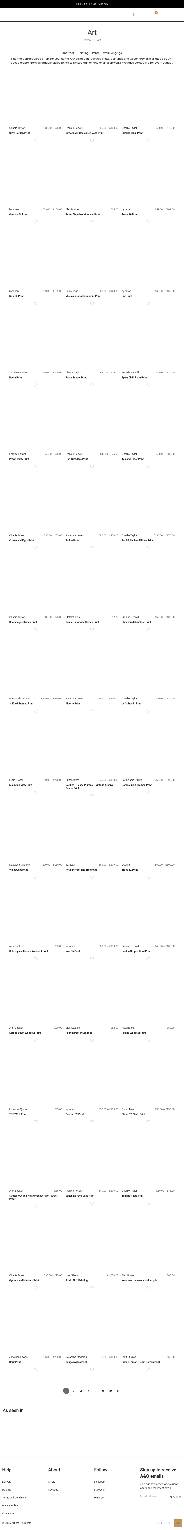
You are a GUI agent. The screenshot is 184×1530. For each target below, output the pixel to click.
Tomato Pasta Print (132, 1195)
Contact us (8, 1513)
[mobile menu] (134, 15)
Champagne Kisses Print (23, 622)
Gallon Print (72, 540)
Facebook (99, 1489)
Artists (51, 1481)
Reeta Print (15, 377)
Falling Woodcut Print (134, 1032)
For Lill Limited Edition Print (137, 540)
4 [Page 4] (88, 1391)
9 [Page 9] (103, 1391)
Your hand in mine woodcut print (140, 1280)
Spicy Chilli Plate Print (134, 377)
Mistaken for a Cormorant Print (82, 296)
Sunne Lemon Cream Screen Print (141, 1362)
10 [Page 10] (110, 1391)
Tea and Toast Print (133, 459)
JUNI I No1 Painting (76, 1280)
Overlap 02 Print (74, 1114)
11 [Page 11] (118, 1391)
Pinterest (99, 1497)
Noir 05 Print (72, 951)
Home (87, 40)
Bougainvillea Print (76, 1362)
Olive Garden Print (19, 133)
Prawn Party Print (19, 459)
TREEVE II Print (17, 1114)
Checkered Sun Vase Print (136, 622)
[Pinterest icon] (165, 1522)
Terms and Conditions (14, 1497)
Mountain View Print (20, 785)
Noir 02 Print (16, 296)
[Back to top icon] (178, 1523)
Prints (96, 53)
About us (53, 1489)
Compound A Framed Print (136, 785)
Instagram (99, 1481)
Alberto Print (72, 703)
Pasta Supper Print (76, 377)
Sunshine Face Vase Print (79, 1195)
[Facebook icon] (158, 1522)
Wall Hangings (112, 53)
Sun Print (127, 296)
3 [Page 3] (81, 1391)
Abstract (68, 53)
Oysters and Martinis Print (24, 1280)
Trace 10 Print (130, 214)
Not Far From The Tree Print (81, 869)
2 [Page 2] (73, 1391)
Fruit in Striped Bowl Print (136, 951)
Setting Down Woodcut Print (25, 1032)
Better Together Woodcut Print (82, 214)
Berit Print (15, 1362)
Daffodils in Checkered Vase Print (84, 133)
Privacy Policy (10, 1505)
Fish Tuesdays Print (76, 459)
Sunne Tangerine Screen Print (82, 622)
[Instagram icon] (169, 1522)
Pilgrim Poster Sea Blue (78, 1032)
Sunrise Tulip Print (132, 133)
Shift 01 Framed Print (21, 703)
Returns (6, 1489)
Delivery (6, 1481)
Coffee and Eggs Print (21, 540)
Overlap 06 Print (18, 214)
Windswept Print (18, 869)
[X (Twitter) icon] (161, 1522)
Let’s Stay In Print (131, 703)
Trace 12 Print (130, 869)
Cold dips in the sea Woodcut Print (28, 951)
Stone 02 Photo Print (133, 1114)
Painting (83, 53)
